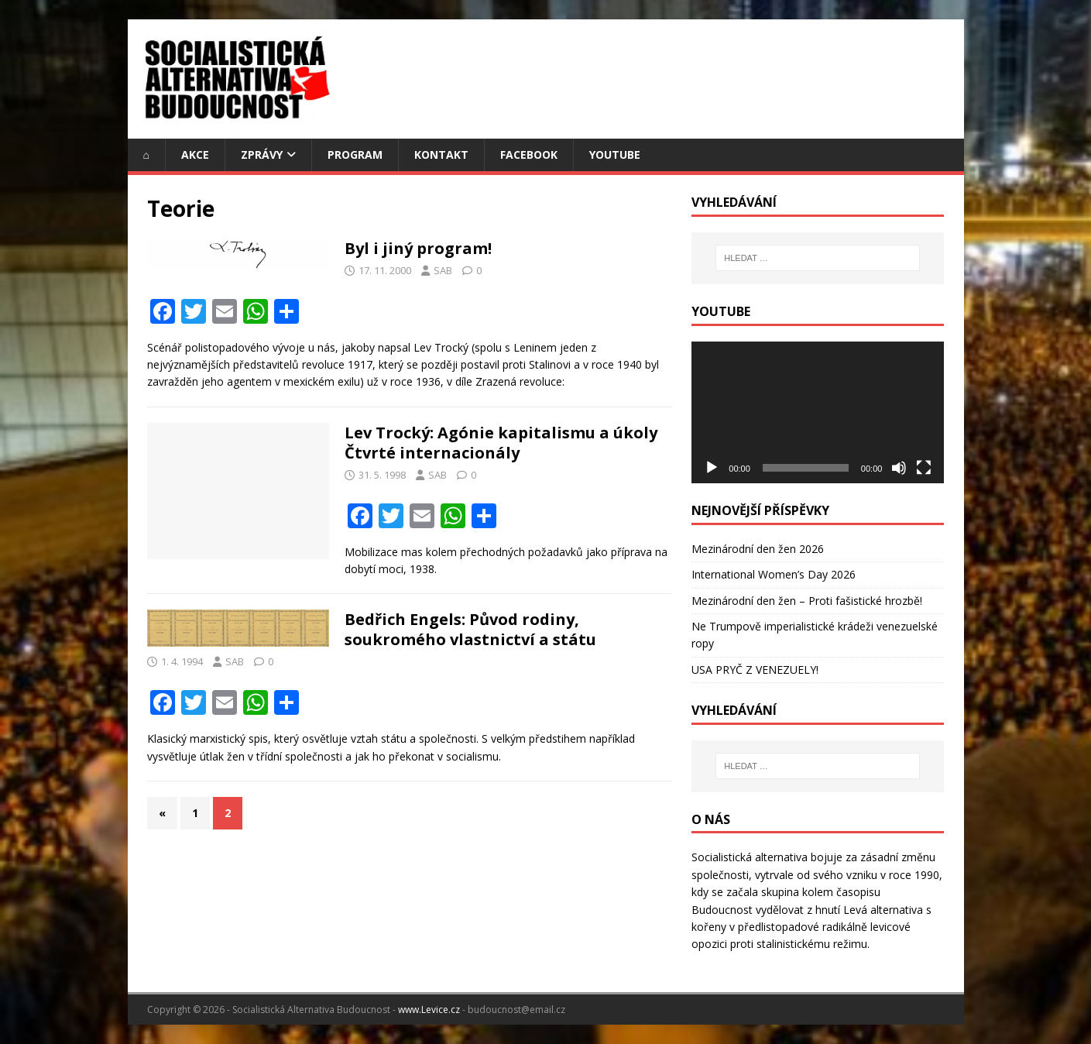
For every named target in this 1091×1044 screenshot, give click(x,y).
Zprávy (262, 154)
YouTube (614, 154)
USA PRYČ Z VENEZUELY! (754, 669)
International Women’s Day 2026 (773, 574)
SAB (443, 270)
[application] (817, 412)
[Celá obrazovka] (923, 468)
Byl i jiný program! (418, 248)
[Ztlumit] (899, 468)
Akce (195, 154)
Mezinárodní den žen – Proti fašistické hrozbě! (806, 600)
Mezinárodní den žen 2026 (757, 548)
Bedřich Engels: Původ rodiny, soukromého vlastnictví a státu (470, 629)
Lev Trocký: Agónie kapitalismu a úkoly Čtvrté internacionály (501, 442)
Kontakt (441, 154)
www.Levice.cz (429, 1009)
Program (355, 154)
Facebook (529, 154)
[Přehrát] (711, 468)
